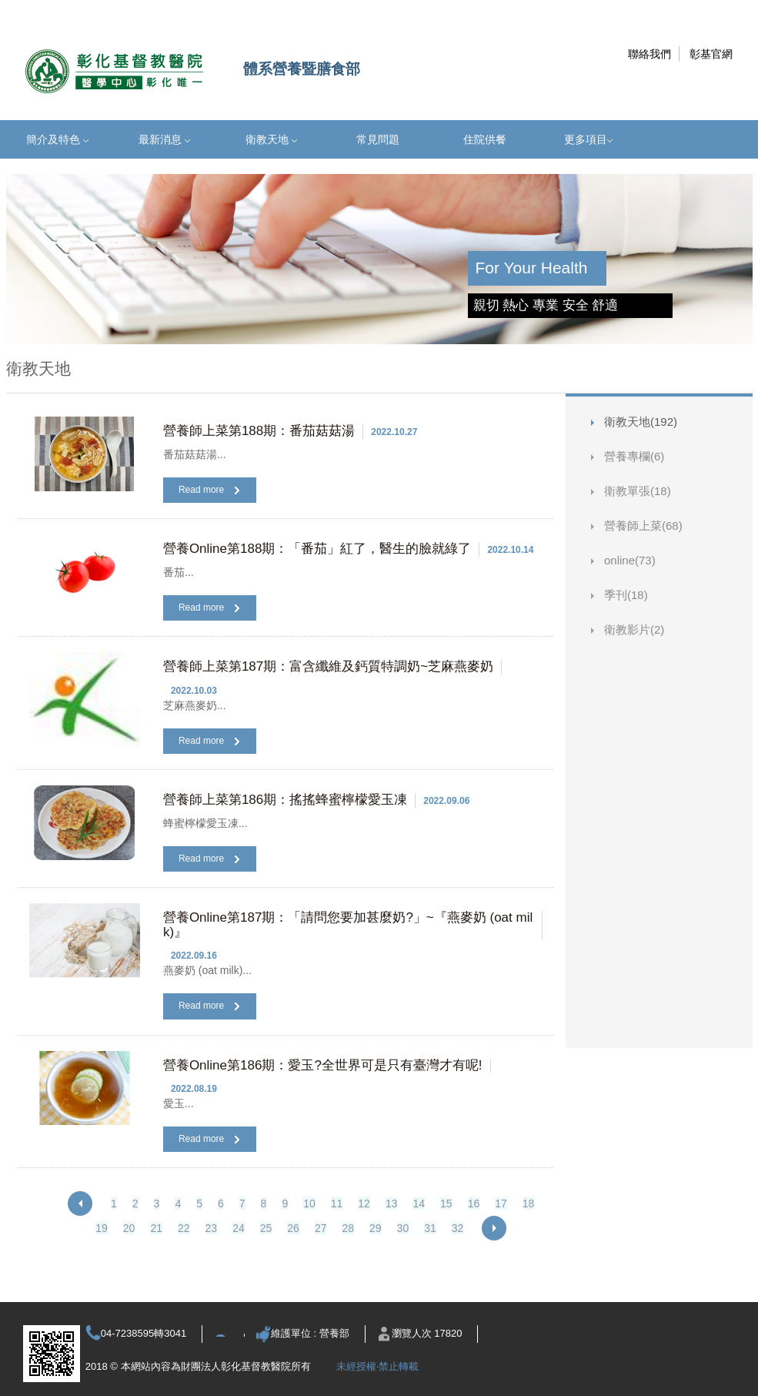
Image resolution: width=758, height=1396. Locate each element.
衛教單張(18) (637, 490)
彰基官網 (711, 54)
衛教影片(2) (634, 629)
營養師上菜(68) (643, 525)
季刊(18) (626, 594)
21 (156, 1228)
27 (321, 1228)
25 (266, 1228)
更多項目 (588, 139)
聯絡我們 (649, 54)
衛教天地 (271, 139)
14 (418, 1203)
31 (430, 1228)
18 (529, 1203)
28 (348, 1228)
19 (101, 1228)
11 (337, 1203)
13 (392, 1203)
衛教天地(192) (640, 421)
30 (403, 1228)
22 (184, 1228)
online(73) (630, 560)
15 (446, 1203)
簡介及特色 (57, 139)
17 (501, 1203)
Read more (209, 489)
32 (458, 1228)
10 (309, 1203)
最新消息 (164, 139)
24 (238, 1228)
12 (364, 1203)
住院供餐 (484, 139)
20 (129, 1228)
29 (375, 1228)
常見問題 (377, 139)
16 (474, 1203)
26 (293, 1228)
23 (211, 1228)
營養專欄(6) (634, 456)
